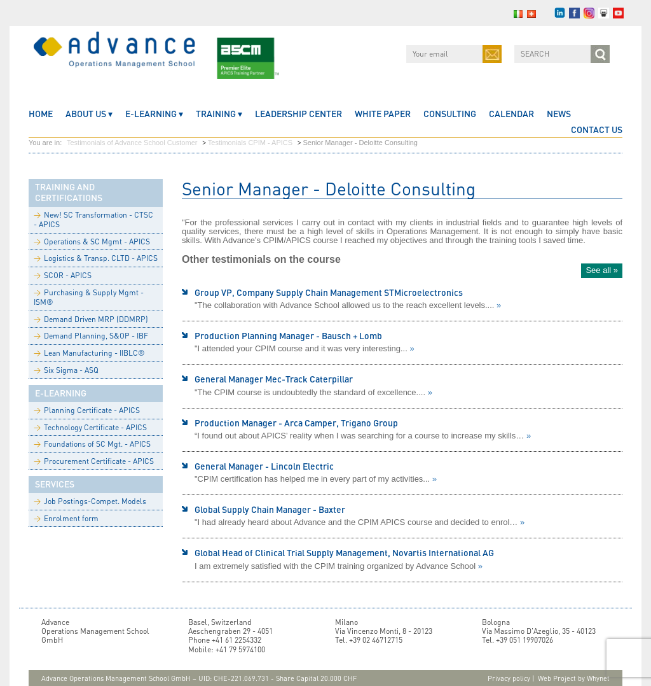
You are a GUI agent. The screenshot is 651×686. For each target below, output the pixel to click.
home (41, 113)
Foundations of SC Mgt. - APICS (92, 444)
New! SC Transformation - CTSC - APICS (93, 220)
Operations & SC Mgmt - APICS (92, 241)
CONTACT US (596, 129)
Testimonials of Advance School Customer (132, 142)
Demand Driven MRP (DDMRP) (91, 319)
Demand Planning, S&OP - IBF (91, 335)
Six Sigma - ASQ (66, 370)
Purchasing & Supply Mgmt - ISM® (89, 297)
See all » (602, 270)
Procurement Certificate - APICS (94, 461)
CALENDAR (511, 113)
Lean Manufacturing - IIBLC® (89, 353)
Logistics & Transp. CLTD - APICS (96, 258)
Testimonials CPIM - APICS (250, 142)
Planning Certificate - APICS (87, 410)
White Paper (383, 113)
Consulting (449, 113)
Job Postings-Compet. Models (90, 501)
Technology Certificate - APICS (90, 427)
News (559, 113)
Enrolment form (66, 518)
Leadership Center (298, 113)
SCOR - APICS (63, 275)
